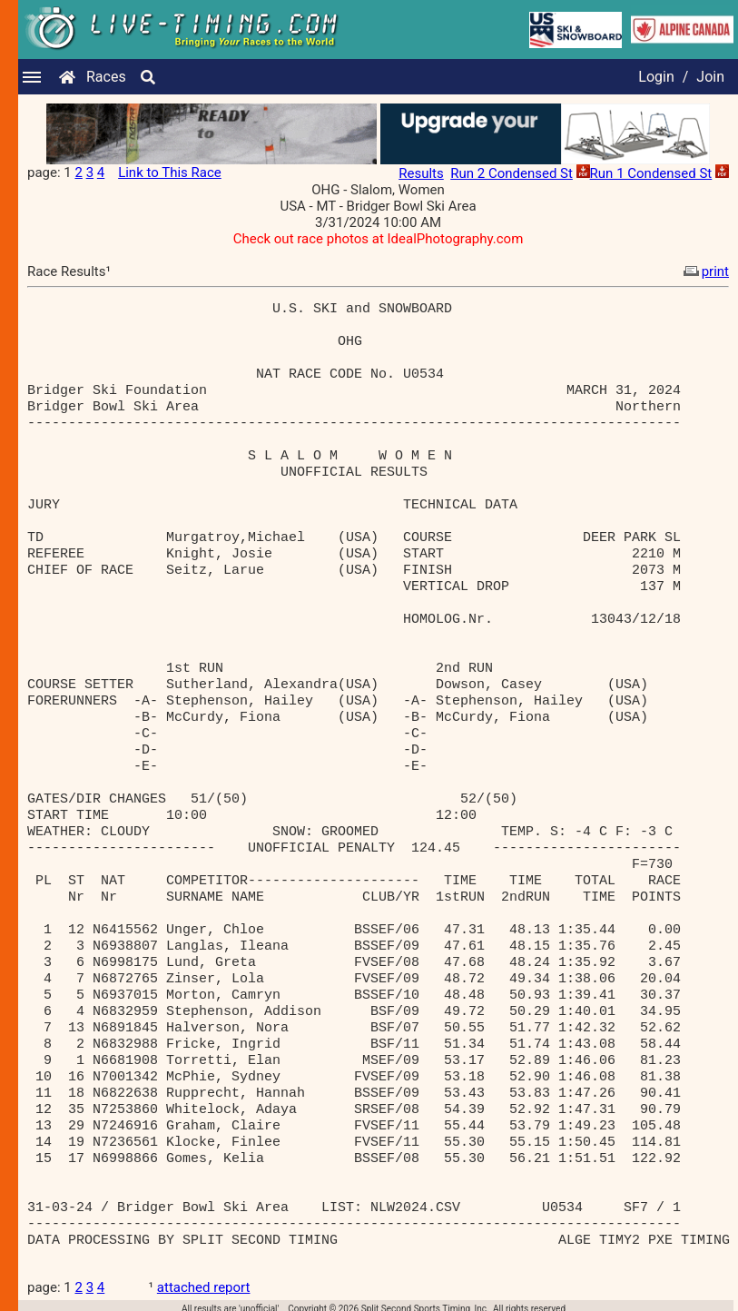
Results (421, 173)
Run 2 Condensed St (511, 173)
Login (656, 76)
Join (710, 76)
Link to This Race (169, 172)
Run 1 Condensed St (651, 173)
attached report (204, 1287)
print (704, 271)
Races (106, 76)
